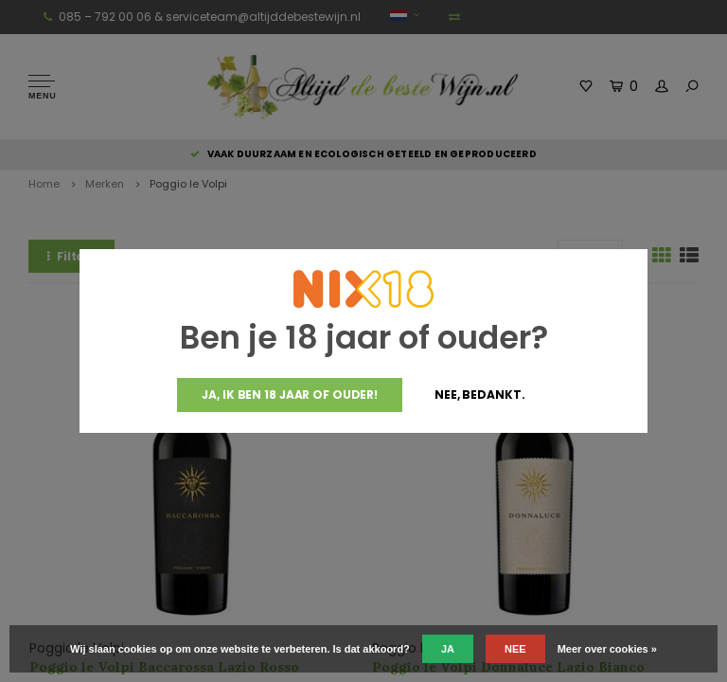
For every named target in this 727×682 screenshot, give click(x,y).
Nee (515, 649)
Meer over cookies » (607, 649)
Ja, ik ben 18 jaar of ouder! (290, 394)
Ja (447, 649)
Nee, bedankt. (479, 394)
